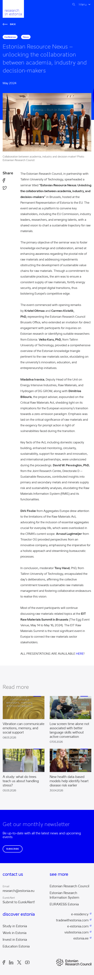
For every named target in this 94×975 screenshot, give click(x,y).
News (26, 37)
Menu (83, 4)
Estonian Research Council (69, 886)
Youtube (27, 962)
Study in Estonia (15, 926)
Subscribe (12, 849)
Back (9, 24)
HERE (80, 653)
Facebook (4, 962)
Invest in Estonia (15, 940)
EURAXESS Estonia (64, 904)
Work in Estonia (14, 933)
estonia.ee (81, 938)
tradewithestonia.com (72, 920)
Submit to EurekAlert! (19, 902)
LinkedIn (11, 962)
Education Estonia (16, 946)
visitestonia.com (76, 932)
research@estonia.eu (18, 891)
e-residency (80, 914)
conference (10, 37)
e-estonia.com (78, 926)
